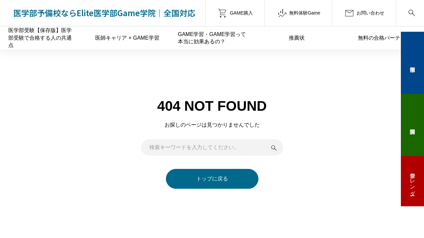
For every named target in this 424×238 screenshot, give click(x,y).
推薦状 (297, 38)
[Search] (410, 13)
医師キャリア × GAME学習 (127, 38)
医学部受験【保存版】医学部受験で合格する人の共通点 (40, 37)
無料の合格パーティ (381, 38)
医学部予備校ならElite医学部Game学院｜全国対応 (104, 13)
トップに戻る (212, 178)
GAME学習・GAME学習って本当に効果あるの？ (212, 37)
